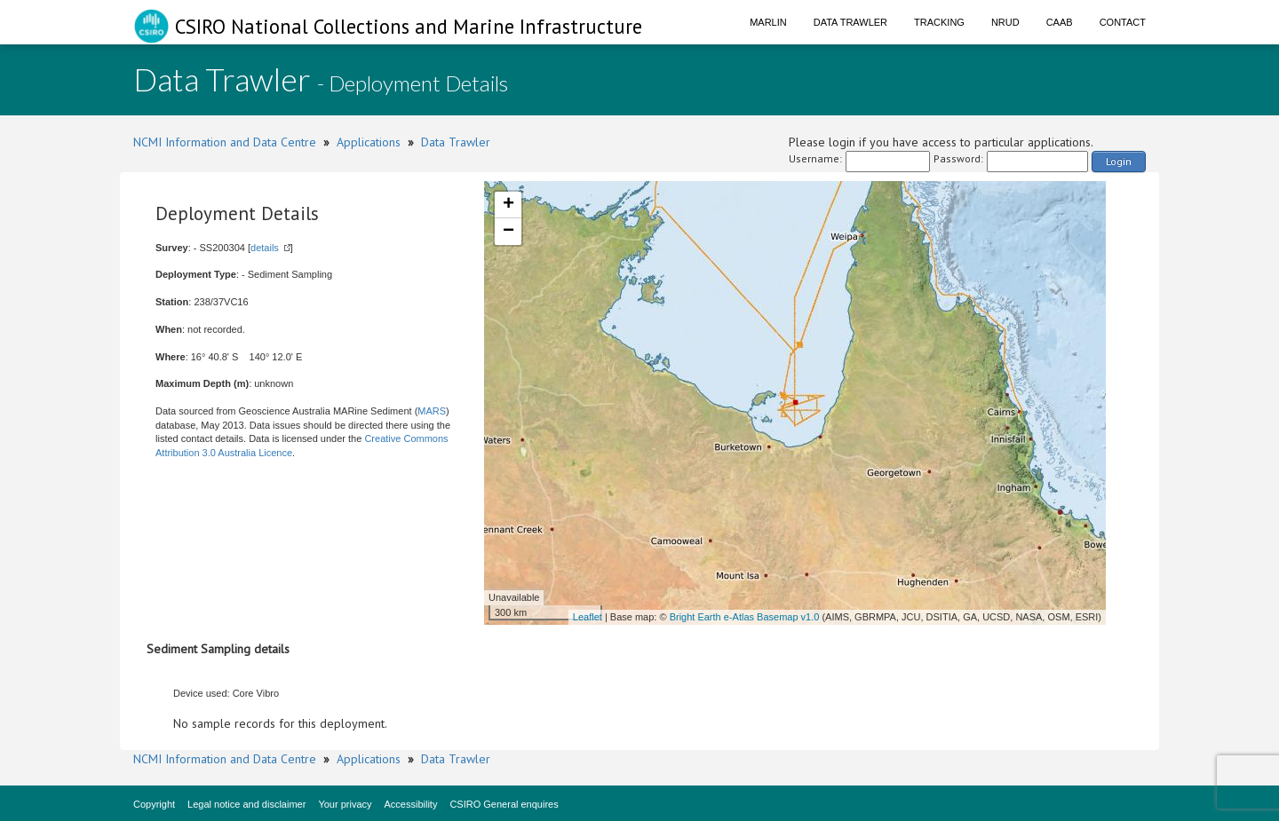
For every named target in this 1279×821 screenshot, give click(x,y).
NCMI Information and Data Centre (224, 142)
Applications (369, 142)
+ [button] (508, 205)
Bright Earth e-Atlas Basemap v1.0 (745, 617)
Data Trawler (850, 22)
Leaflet (587, 617)
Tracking (939, 22)
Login (1119, 161)
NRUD (1005, 22)
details (264, 247)
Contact (1123, 22)
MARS (431, 411)
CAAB (1059, 22)
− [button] (508, 231)
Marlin (768, 22)
